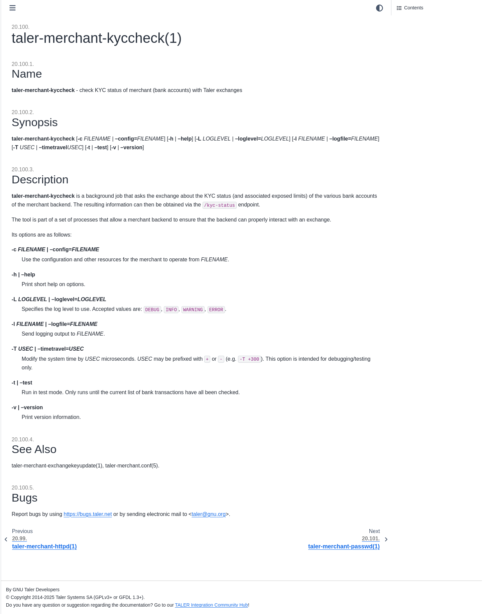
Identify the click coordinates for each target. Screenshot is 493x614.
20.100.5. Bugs (413, 63)
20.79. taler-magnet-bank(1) (55, 149)
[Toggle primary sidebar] (140, 7)
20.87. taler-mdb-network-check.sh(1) (65, 234)
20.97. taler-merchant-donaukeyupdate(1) (69, 340)
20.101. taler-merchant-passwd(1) (61, 382)
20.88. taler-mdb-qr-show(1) (55, 244)
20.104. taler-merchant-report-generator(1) (70, 422)
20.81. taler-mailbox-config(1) (56, 170)
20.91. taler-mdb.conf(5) (51, 276)
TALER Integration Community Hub (339, 605)
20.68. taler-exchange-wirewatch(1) (63, 32)
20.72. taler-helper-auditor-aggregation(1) (69, 74)
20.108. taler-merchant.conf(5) (57, 465)
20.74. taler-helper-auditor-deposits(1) (65, 96)
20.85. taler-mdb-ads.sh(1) (53, 212)
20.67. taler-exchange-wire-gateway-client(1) (73, 21)
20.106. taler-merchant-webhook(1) (63, 444)
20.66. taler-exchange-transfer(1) (60, 10)
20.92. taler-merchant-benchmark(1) (63, 287)
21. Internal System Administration (56, 507)
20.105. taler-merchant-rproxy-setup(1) (66, 433)
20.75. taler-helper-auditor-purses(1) (64, 106)
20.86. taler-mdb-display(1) (54, 223)
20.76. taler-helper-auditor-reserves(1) (66, 117)
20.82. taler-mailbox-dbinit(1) (56, 181)
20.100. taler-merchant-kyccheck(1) (65, 372)
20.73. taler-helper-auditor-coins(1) (62, 85)
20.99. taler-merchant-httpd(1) (57, 361)
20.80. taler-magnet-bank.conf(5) (60, 159)
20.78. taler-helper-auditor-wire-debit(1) (67, 138)
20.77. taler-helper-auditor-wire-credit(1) (67, 127)
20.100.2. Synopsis (418, 31)
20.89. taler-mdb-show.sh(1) (55, 255)
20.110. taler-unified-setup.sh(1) (59, 486)
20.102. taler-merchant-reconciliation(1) (67, 393)
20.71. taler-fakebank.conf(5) (56, 64)
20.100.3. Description (419, 42)
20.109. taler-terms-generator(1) (59, 475)
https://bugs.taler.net (216, 540)
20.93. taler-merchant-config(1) (58, 297)
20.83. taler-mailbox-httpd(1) (55, 191)
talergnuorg (337, 540)
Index (26, 585)
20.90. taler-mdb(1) (45, 266)
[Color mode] (379, 8)
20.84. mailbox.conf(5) (49, 202)
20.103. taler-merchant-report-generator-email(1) (68, 408)
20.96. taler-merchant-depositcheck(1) (66, 329)
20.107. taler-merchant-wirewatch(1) (64, 454)
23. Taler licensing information (52, 546)
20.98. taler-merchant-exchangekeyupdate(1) (73, 351)
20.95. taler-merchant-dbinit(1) (57, 319)
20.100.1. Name (414, 21)
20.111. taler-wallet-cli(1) (51, 497)
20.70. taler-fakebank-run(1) (55, 53)
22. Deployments (38, 518)
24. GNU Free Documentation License (61, 557)
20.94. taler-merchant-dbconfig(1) (61, 308)
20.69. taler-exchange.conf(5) (56, 43)
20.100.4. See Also (417, 53)
